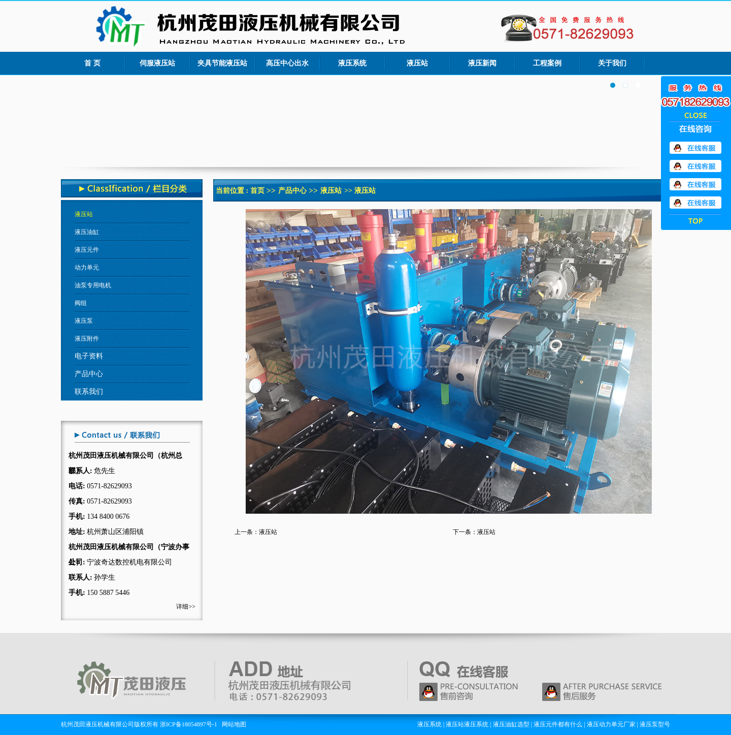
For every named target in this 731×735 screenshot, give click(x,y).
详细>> (185, 606)
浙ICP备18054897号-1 (188, 724)
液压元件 (87, 249)
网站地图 (234, 724)
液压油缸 (87, 232)
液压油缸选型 (511, 724)
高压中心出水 (287, 63)
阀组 (81, 303)
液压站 (417, 63)
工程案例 (547, 63)
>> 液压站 (359, 190)
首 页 (92, 63)
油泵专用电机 (93, 285)
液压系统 (352, 63)
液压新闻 (482, 63)
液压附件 (87, 338)
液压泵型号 (655, 724)
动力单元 (87, 267)
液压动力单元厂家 (611, 724)
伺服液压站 (157, 63)
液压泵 (84, 320)
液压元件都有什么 (558, 724)
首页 (257, 190)
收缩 (696, 115)
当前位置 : (233, 190)
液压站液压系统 (467, 724)
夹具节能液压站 (222, 63)
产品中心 (292, 190)
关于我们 (612, 63)
